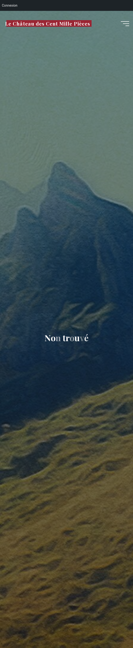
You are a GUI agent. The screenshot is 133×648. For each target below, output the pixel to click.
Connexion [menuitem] (9, 5)
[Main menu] (125, 23)
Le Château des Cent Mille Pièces (47, 23)
